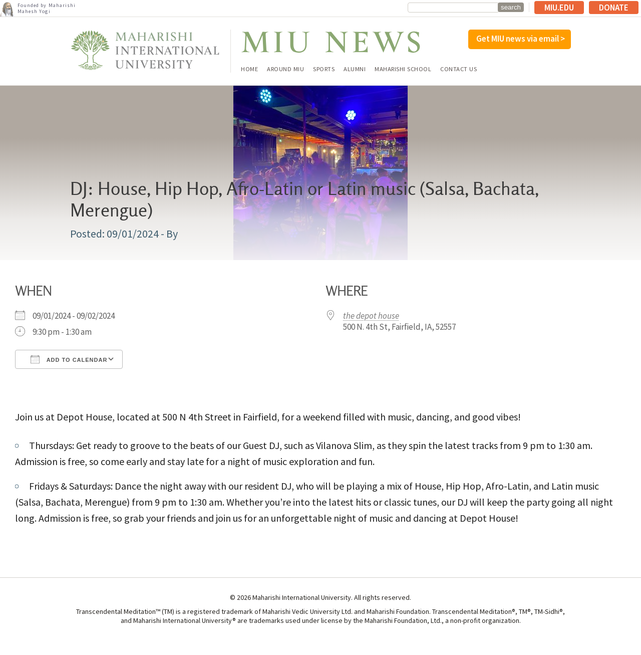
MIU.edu (559, 7)
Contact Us (458, 69)
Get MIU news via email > (520, 38)
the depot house (371, 315)
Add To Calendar (69, 359)
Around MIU (285, 69)
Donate (613, 7)
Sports (324, 69)
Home (249, 69)
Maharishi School (403, 69)
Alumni (355, 69)
